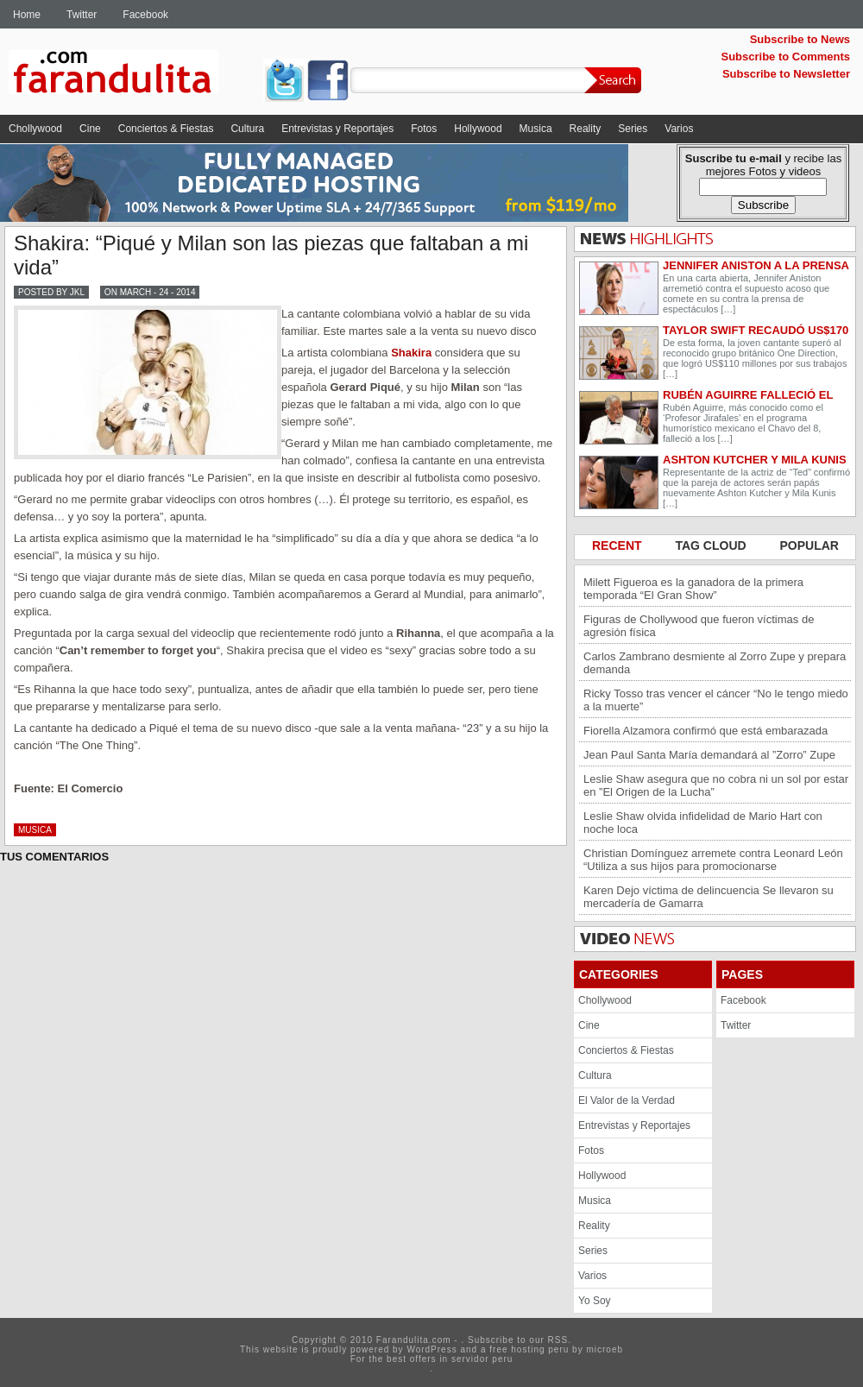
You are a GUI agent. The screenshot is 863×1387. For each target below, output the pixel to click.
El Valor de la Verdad (626, 1100)
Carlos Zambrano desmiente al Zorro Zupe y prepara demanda (714, 663)
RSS (558, 1340)
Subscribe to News (800, 39)
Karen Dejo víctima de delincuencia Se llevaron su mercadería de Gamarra (708, 897)
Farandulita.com (134, 75)
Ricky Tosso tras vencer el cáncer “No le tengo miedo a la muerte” (715, 700)
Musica (536, 129)
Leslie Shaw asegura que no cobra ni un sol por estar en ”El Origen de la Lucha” (715, 785)
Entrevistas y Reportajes (337, 129)
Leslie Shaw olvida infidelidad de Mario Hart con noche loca (702, 822)
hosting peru (540, 1349)
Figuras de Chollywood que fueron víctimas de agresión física (698, 626)
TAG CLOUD (712, 545)
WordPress (431, 1349)
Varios (679, 129)
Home (27, 15)
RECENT (618, 545)
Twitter (81, 15)
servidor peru (482, 1359)
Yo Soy (594, 1301)
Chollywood (35, 129)
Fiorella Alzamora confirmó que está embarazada (705, 730)
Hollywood (477, 129)
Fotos (424, 129)
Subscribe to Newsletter (786, 73)
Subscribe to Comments (785, 56)
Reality (586, 129)
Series (632, 129)
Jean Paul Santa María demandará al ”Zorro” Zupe (709, 754)
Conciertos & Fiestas (166, 129)
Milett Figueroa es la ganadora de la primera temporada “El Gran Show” (693, 589)
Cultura (247, 129)
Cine (90, 129)
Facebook (145, 15)
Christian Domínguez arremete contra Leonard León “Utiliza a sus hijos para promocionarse (713, 860)
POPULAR (809, 545)
